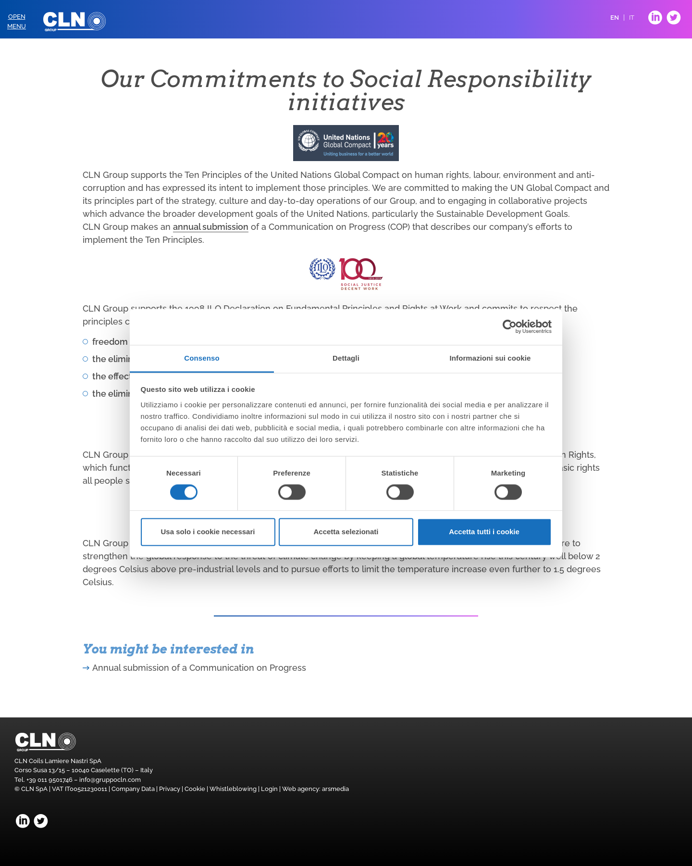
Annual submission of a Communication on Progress (199, 668)
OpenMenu (16, 21)
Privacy (169, 788)
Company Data (133, 788)
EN (614, 17)
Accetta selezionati (345, 532)
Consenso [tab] (201, 358)
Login (269, 788)
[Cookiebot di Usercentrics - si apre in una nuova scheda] (510, 326)
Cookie (195, 788)
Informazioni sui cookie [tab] (490, 358)
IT (631, 17)
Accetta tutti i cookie (484, 532)
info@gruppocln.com (110, 779)
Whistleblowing (233, 788)
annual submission (210, 227)
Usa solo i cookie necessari (208, 532)
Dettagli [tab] (346, 358)
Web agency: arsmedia (315, 788)
